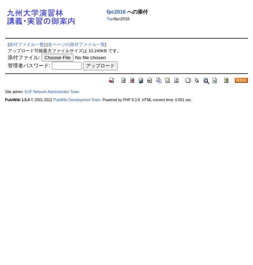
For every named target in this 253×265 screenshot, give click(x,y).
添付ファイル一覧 (26, 44)
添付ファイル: (24, 57)
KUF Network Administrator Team (52, 92)
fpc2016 (116, 12)
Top (110, 19)
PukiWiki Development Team (76, 100)
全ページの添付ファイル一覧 (76, 44)
